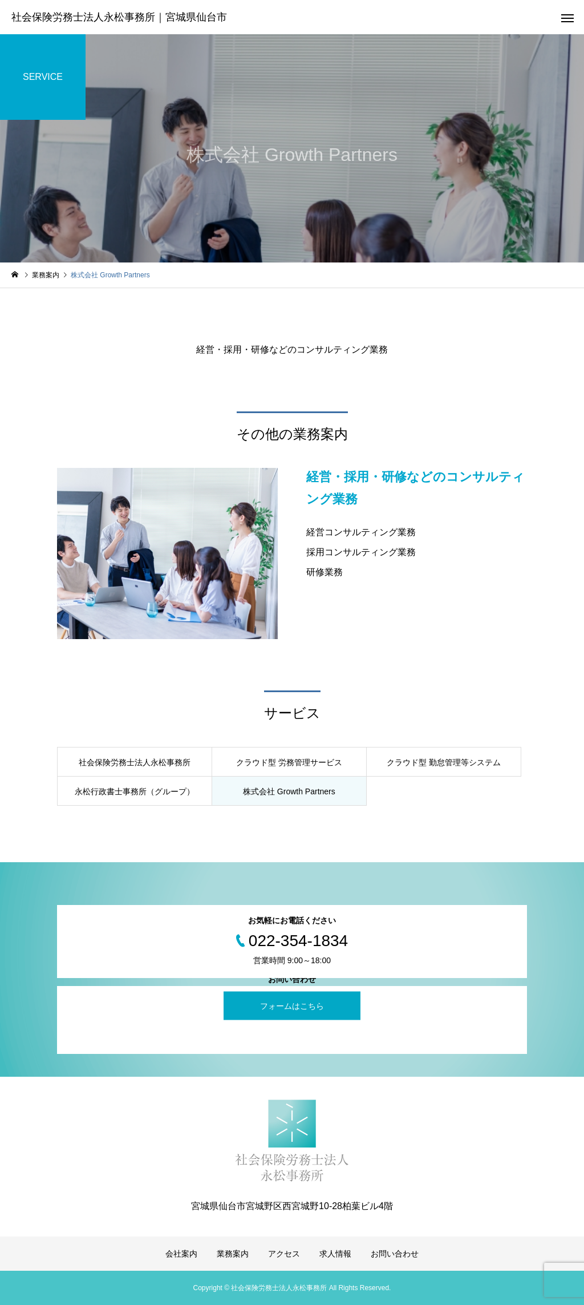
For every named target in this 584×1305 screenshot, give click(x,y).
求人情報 (335, 1253)
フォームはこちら (292, 1005)
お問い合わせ (395, 1253)
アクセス (284, 1253)
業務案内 (233, 1253)
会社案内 (181, 1253)
